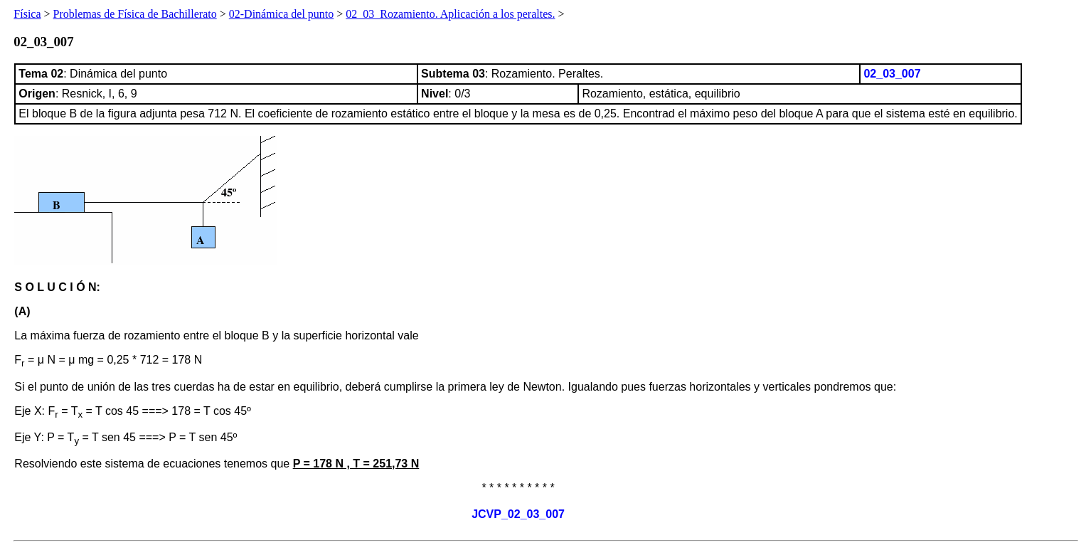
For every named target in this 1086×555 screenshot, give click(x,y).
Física (27, 14)
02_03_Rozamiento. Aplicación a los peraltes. (450, 14)
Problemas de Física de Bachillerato (135, 14)
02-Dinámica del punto (281, 14)
